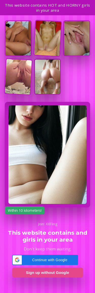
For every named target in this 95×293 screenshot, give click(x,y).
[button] (45, 260)
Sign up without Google (47, 272)
